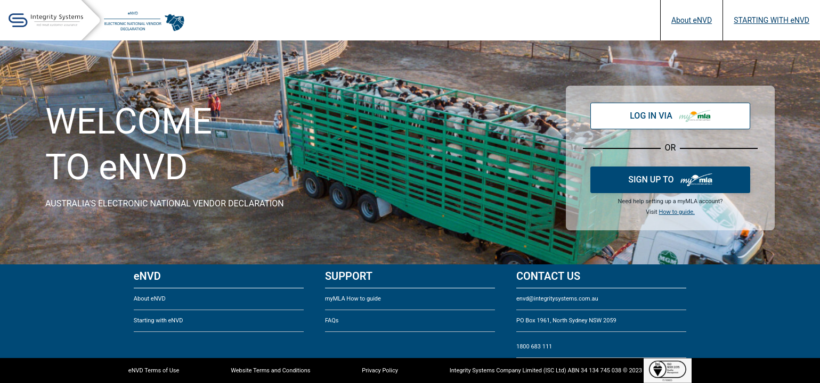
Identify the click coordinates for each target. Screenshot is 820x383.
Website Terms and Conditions (270, 370)
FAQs (332, 320)
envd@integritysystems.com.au (557, 298)
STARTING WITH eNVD (771, 20)
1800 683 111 (534, 346)
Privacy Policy (380, 370)
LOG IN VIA (670, 116)
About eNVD (691, 20)
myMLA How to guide (353, 298)
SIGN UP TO (670, 179)
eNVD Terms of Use (154, 370)
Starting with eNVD (158, 320)
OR (670, 148)
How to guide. (676, 212)
